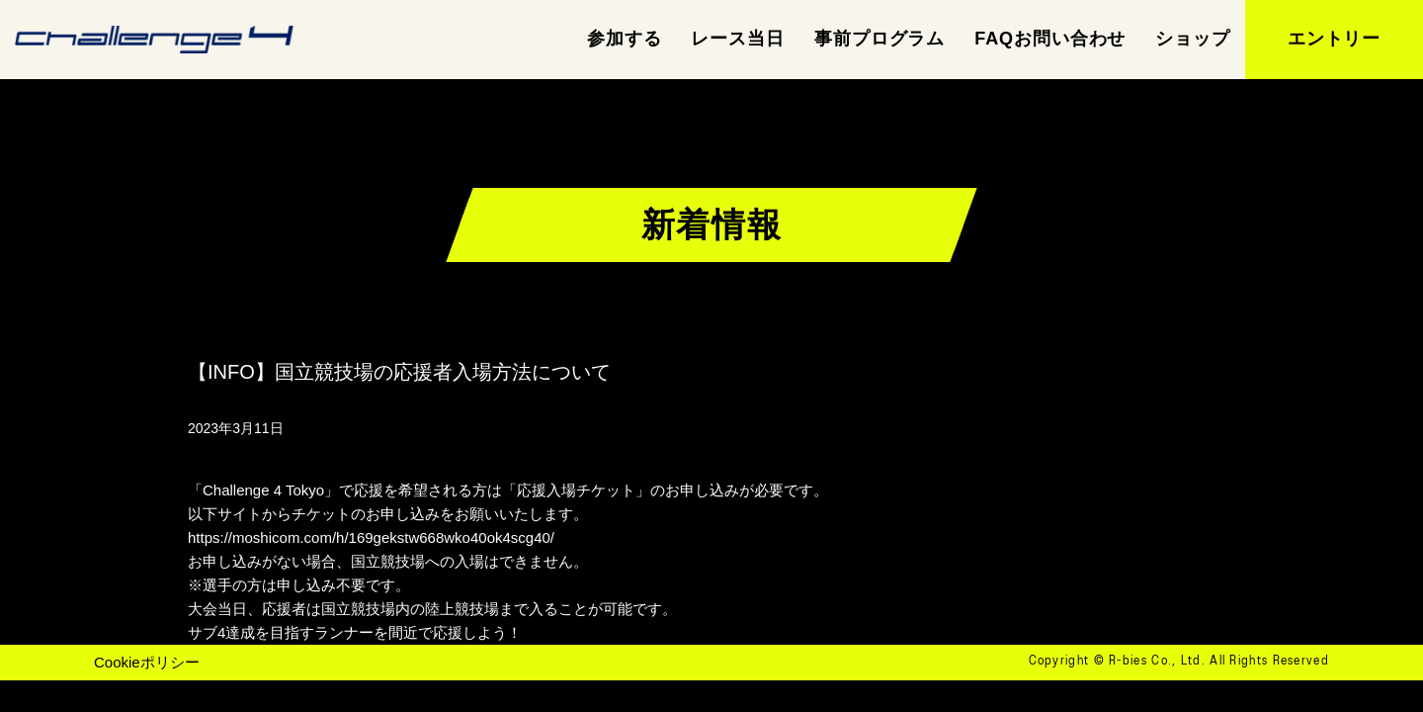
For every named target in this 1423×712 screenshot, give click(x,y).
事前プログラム (879, 38)
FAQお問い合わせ (1050, 38)
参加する (624, 38)
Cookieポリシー (147, 662)
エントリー (1334, 38)
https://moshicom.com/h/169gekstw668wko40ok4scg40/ (371, 537)
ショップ (1192, 38)
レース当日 (738, 38)
